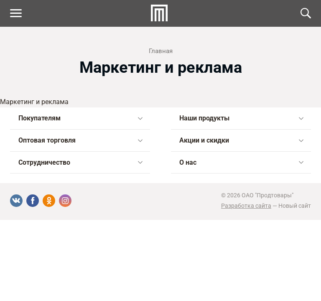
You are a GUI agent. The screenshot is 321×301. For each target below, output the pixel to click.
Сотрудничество (80, 162)
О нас (241, 162)
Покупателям (80, 118)
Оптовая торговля (80, 140)
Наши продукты (241, 118)
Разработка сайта (246, 205)
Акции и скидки (241, 140)
